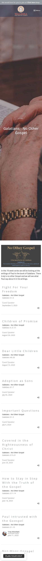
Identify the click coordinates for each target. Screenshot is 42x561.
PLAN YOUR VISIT (13, 556)
